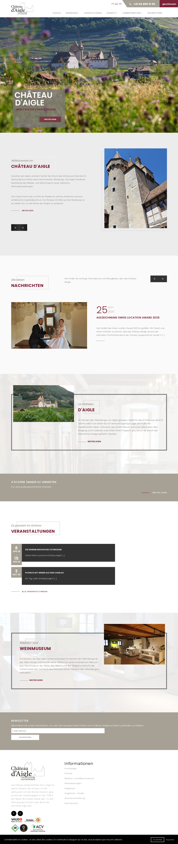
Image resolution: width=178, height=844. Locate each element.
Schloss (57, 13)
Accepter (157, 840)
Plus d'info (170, 840)
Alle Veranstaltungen (35, 591)
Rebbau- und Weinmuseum (79, 778)
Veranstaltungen (93, 13)
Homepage (70, 768)
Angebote (112, 13)
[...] (63, 555)
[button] (15, 227)
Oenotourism (71, 803)
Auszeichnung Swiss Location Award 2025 (128, 317)
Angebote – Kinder (74, 793)
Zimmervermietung (133, 13)
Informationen (155, 13)
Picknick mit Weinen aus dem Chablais (44, 572)
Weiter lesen (50, 120)
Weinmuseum (72, 13)
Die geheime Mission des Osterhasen (43, 549)
